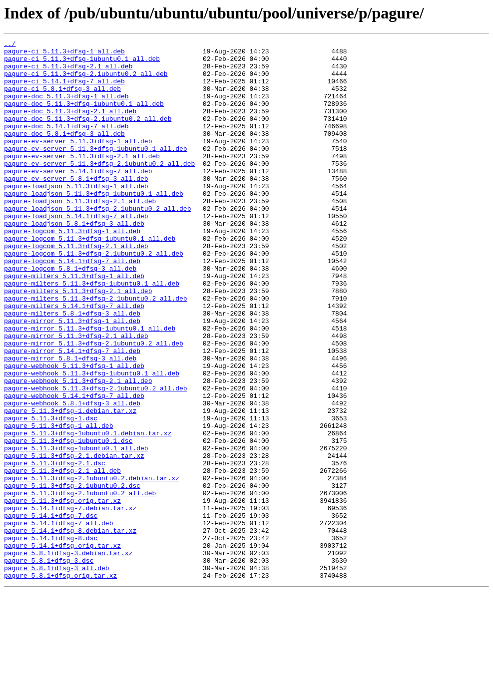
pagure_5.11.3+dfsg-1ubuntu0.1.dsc (68, 521)
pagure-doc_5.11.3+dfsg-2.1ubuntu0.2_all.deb (87, 134)
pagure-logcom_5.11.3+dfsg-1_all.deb (72, 269)
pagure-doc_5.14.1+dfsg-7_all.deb (66, 143)
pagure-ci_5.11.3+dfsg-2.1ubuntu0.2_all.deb (86, 80)
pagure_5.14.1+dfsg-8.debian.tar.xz (70, 629)
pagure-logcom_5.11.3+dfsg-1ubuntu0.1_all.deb (89, 278)
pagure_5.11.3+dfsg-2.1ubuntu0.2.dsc (72, 575)
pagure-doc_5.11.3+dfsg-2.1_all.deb (70, 125)
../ (9, 44)
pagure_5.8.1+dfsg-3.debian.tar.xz (68, 656)
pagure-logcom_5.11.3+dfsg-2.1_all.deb (76, 287)
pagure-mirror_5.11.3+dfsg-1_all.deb (72, 377)
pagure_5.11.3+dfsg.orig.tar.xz (62, 593)
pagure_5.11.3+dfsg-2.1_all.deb (62, 557)
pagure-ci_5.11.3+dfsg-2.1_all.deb (68, 71)
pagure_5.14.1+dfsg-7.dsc (50, 611)
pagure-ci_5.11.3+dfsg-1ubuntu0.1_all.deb (82, 62)
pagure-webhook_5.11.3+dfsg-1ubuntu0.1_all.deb (91, 440)
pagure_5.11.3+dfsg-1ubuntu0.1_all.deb (76, 530)
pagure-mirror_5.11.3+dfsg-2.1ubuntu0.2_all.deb (93, 404)
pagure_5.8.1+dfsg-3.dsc (48, 665)
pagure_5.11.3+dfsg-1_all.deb (58, 503)
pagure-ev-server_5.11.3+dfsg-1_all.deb (78, 161)
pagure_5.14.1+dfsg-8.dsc (50, 638)
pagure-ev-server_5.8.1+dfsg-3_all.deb (76, 206)
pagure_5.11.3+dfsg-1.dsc (50, 494)
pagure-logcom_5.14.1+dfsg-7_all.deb (72, 305)
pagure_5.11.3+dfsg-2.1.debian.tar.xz (74, 539)
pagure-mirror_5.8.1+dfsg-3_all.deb (70, 422)
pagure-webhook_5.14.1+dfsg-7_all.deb (74, 467)
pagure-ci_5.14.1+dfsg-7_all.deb (64, 89)
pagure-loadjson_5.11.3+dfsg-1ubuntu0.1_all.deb (93, 224)
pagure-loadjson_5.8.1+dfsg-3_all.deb (74, 260)
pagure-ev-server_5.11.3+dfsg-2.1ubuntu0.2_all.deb (99, 188)
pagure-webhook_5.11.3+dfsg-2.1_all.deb (78, 449)
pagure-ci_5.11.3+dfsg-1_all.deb (64, 53)
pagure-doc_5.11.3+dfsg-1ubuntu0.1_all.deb (84, 116)
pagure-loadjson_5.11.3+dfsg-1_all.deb (76, 215)
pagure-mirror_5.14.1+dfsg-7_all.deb (72, 413)
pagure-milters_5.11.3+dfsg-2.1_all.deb (78, 341)
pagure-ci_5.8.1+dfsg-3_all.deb (62, 98)
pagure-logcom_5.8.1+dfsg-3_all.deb (70, 314)
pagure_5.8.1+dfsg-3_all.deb (56, 674)
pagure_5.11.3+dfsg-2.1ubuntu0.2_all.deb (80, 584)
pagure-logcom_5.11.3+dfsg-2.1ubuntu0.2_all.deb (93, 296)
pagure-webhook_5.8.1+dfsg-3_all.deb (72, 476)
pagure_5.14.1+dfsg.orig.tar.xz (62, 647)
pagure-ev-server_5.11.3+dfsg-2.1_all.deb (82, 179)
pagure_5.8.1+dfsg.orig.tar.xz (60, 683)
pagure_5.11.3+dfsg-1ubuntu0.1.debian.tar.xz (87, 512)
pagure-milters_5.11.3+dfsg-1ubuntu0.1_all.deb (91, 332)
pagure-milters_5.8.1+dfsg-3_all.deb (72, 368)
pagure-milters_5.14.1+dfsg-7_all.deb (74, 359)
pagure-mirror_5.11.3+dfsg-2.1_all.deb (76, 395)
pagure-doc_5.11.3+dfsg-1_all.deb (66, 107)
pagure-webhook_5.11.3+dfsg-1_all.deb (74, 431)
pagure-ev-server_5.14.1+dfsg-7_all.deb (78, 197)
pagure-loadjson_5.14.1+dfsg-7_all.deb (76, 251)
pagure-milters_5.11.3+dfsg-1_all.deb (74, 323)
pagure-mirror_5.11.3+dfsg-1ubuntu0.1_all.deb (89, 386)
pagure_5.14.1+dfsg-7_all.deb (58, 620)
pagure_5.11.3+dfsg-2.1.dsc (54, 548)
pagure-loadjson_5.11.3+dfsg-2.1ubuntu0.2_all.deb (97, 242)
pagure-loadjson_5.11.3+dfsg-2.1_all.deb (80, 233)
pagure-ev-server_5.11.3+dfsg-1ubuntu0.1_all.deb (95, 170)
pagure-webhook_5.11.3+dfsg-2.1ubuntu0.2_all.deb (95, 458)
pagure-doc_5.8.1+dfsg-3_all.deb (64, 152)
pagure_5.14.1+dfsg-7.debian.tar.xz (70, 602)
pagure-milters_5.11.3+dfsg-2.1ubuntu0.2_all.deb (95, 350)
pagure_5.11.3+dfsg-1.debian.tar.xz (70, 485)
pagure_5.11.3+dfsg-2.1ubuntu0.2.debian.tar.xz (91, 566)
